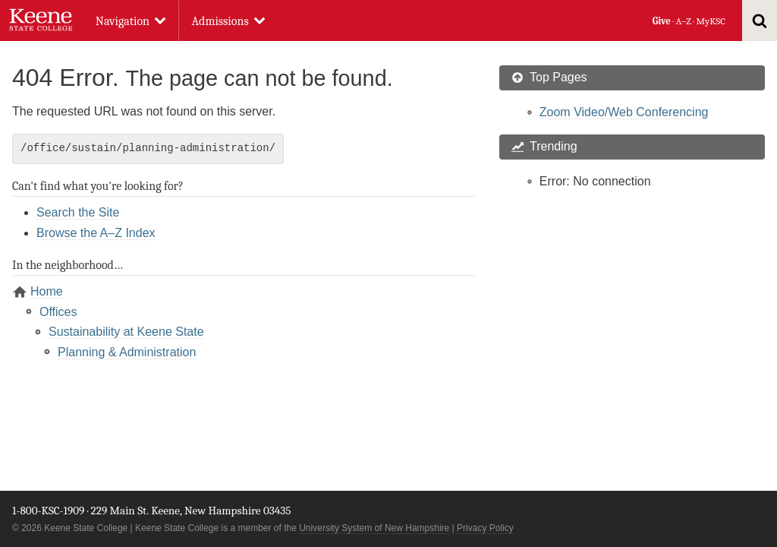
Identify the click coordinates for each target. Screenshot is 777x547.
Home (46, 291)
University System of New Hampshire (374, 528)
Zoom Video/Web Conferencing (624, 112)
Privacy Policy (485, 528)
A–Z (683, 21)
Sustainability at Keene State (126, 331)
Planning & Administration (127, 352)
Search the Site (77, 212)
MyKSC (710, 21)
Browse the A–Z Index (96, 232)
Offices (58, 311)
